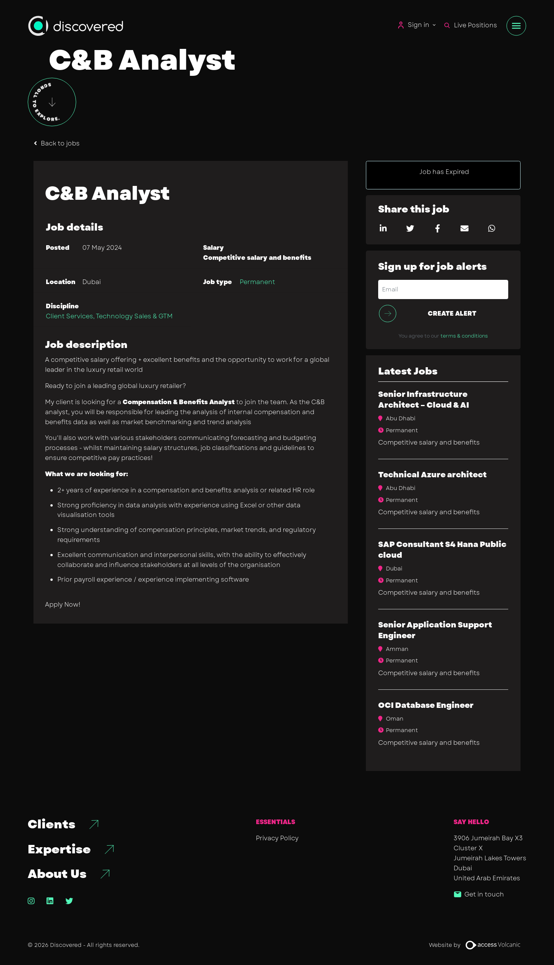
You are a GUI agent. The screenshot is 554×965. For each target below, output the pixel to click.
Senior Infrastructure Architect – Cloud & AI (423, 400)
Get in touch (484, 894)
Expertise (59, 849)
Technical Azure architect (432, 474)
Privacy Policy (277, 838)
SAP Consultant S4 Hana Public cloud (442, 550)
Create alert (452, 313)
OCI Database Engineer (426, 705)
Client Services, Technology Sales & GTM (109, 316)
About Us (57, 874)
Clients (51, 824)
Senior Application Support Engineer (435, 630)
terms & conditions (464, 336)
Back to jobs (60, 143)
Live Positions (470, 25)
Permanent (257, 282)
